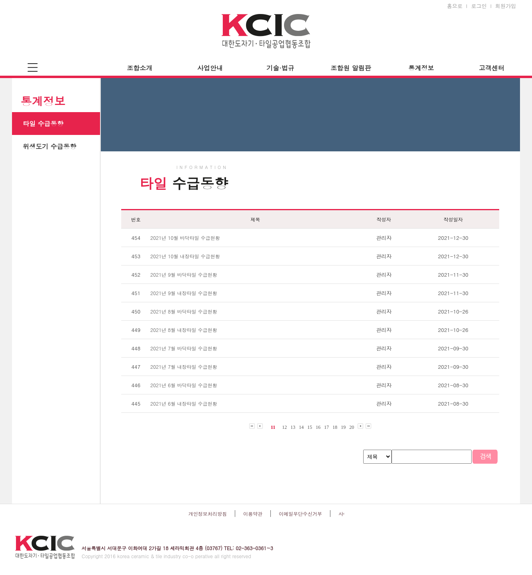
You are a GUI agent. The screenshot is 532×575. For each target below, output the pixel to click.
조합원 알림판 (350, 67)
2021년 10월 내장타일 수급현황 (185, 256)
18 (334, 427)
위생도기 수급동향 (49, 146)
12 (284, 427)
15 (309, 427)
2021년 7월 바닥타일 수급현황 (183, 348)
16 (318, 427)
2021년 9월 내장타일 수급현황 (183, 293)
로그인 (479, 6)
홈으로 (454, 6)
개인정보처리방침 (207, 513)
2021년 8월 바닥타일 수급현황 (183, 311)
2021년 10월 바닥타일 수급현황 (185, 237)
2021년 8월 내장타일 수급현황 (183, 329)
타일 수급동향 (43, 123)
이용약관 (252, 513)
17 (326, 427)
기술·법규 (280, 67)
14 (301, 427)
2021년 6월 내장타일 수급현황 (183, 403)
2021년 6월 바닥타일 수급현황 (183, 385)
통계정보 (421, 67)
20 (351, 427)
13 (292, 427)
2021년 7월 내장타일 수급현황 (183, 366)
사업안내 (210, 67)
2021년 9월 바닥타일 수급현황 (183, 274)
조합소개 (139, 67)
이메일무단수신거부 (300, 513)
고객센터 (491, 67)
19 (343, 427)
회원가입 (505, 6)
